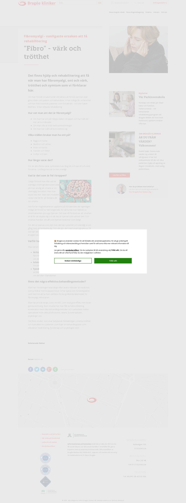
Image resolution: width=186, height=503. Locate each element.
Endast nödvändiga (73, 261)
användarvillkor (72, 250)
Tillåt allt (113, 261)
